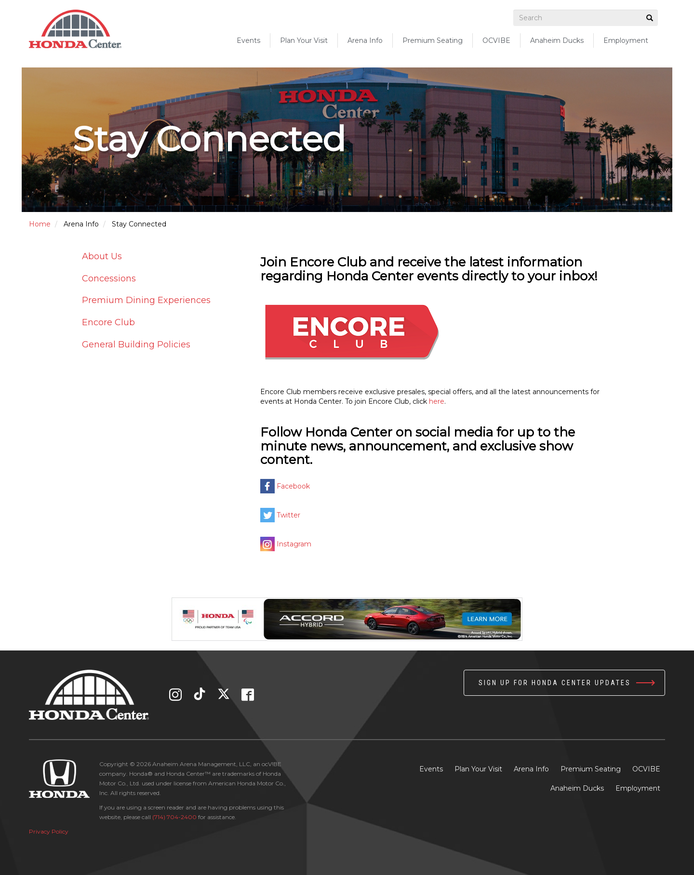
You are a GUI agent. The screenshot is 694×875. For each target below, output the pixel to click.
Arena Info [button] (365, 40)
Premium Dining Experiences (146, 300)
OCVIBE (496, 40)
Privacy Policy (48, 831)
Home (40, 224)
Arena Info (531, 769)
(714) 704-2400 (174, 817)
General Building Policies (136, 344)
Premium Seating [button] (432, 40)
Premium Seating (591, 769)
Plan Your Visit (478, 769)
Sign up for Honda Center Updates (555, 683)
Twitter (288, 515)
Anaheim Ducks (557, 40)
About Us (102, 256)
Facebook (293, 486)
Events (248, 40)
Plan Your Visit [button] (304, 40)
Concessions (109, 278)
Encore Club (108, 322)
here (436, 401)
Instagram (294, 544)
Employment (625, 40)
